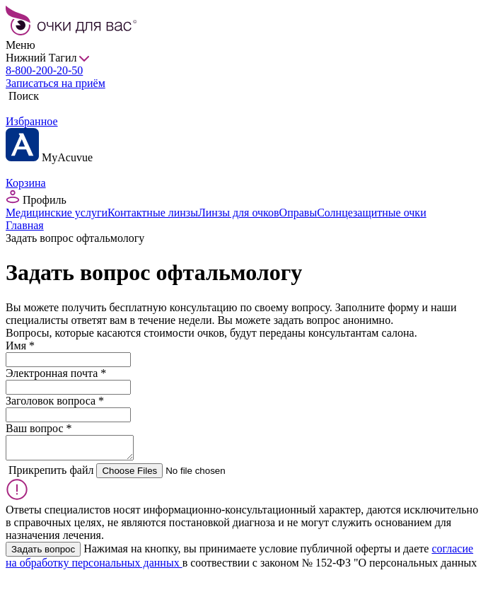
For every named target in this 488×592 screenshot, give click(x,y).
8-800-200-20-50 (44, 70)
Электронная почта (56, 373)
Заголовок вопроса (55, 401)
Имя (20, 345)
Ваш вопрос (39, 428)
